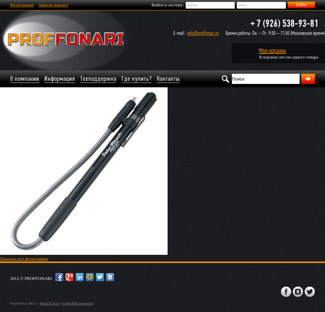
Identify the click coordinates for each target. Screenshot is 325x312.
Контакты (168, 79)
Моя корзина (272, 50)
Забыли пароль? (53, 4)
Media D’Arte (49, 303)
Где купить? (137, 79)
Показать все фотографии (24, 258)
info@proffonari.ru (203, 33)
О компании (24, 79)
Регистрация (22, 4)
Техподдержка (98, 79)
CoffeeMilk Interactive (77, 303)
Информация (59, 79)
